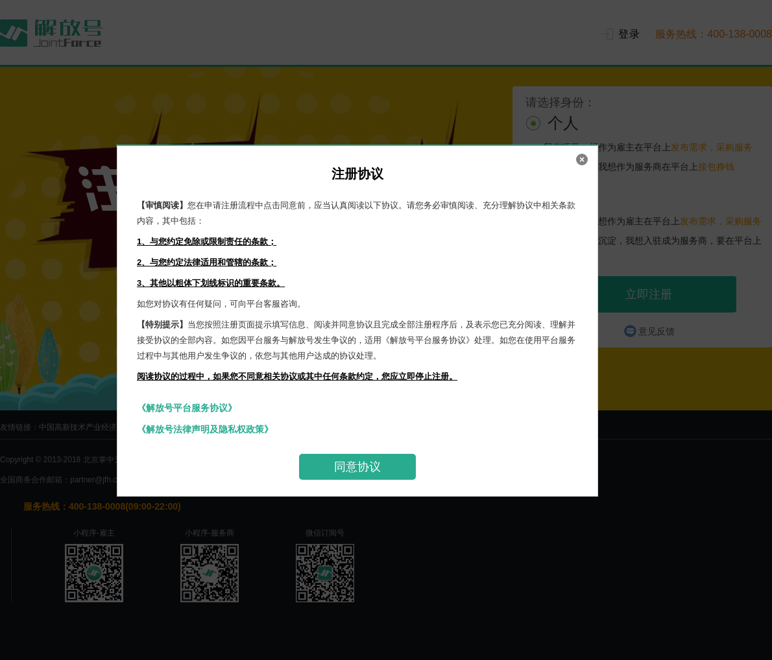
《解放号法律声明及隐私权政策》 (205, 429)
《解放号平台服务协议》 (187, 408)
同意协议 (357, 466)
